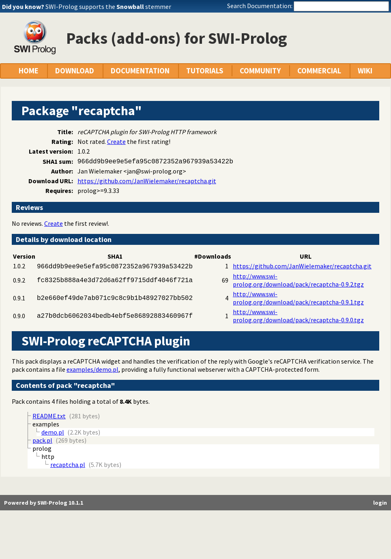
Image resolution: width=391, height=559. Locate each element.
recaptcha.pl (67, 464)
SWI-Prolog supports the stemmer (108, 6)
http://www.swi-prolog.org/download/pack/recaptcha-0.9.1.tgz (298, 298)
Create (116, 141)
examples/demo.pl (92, 369)
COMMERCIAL (319, 70)
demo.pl (52, 432)
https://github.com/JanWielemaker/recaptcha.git (146, 181)
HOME (29, 70)
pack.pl (42, 440)
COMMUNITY (260, 70)
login (380, 502)
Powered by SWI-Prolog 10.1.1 (43, 502)
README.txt (49, 416)
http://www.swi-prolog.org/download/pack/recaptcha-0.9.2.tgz (298, 280)
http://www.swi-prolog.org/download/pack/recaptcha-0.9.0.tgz (298, 316)
